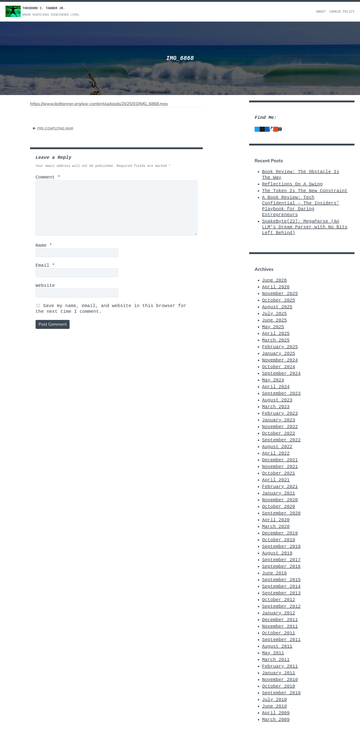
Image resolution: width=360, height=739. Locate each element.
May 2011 (273, 653)
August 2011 (277, 646)
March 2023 (276, 406)
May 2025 (273, 327)
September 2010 (281, 693)
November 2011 (280, 626)
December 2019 (280, 533)
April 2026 (276, 287)
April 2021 (276, 480)
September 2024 (281, 373)
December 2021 (280, 460)
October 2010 (278, 686)
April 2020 (276, 520)
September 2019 (281, 546)
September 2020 (281, 513)
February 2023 (280, 413)
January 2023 (278, 420)
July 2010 (274, 699)
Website (45, 285)
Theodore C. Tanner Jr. (43, 8)
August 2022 (277, 446)
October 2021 (278, 473)
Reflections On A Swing (292, 184)
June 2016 (274, 573)
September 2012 (281, 606)
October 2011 (278, 633)
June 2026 (274, 280)
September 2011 (281, 639)
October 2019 (278, 540)
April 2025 (276, 333)
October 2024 (278, 367)
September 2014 (281, 586)
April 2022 (276, 453)
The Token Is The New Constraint (304, 190)
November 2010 (280, 679)
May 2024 (273, 380)
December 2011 (280, 619)
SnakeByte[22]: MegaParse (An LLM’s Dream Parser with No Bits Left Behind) (304, 227)
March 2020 (276, 526)
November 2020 (280, 500)
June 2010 (274, 706)
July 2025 (274, 313)
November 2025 (280, 293)
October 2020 (278, 506)
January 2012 (278, 613)
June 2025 (274, 320)
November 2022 (280, 426)
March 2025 (276, 340)
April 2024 (276, 386)
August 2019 (277, 553)
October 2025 (278, 300)
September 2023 (281, 393)
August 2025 (277, 307)
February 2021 (280, 486)
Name (44, 245)
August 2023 (277, 400)
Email (45, 265)
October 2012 (278, 599)
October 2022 (278, 433)
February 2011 (280, 666)
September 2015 (281, 579)
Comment (48, 177)
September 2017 (281, 560)
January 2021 (278, 493)
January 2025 (278, 353)
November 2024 (280, 360)
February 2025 (280, 347)
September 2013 (281, 593)
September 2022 (281, 440)
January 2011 (278, 673)
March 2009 (276, 719)
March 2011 (276, 659)
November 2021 (280, 466)
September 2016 (281, 566)
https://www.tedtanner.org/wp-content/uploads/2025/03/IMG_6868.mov (99, 103)
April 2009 (276, 713)
